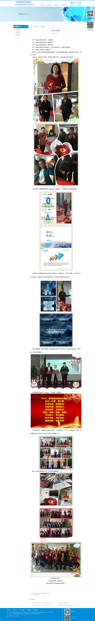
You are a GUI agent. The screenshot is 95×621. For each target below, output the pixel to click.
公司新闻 (42, 26)
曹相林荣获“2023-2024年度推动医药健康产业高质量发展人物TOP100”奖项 (67, 605)
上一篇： (39, 593)
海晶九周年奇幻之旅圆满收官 (63, 602)
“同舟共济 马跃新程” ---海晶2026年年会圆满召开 (41, 602)
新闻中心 (36, 26)
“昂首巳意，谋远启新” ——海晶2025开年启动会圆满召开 (41, 605)
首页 (43, 5)
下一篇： (34, 594)
